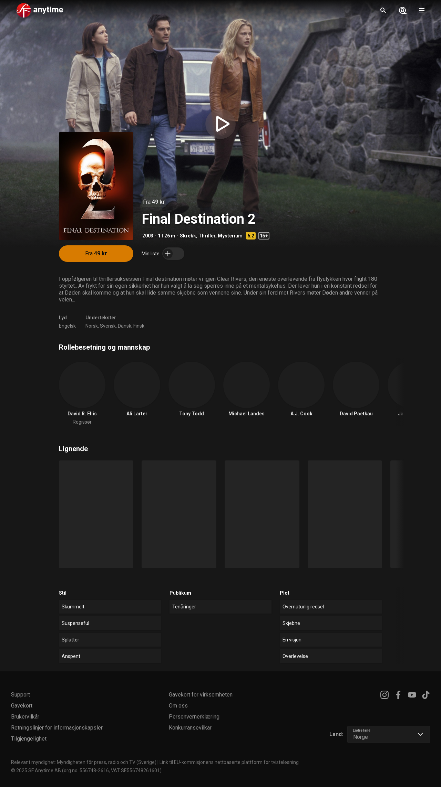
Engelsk (67, 326)
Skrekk (188, 235)
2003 (147, 235)
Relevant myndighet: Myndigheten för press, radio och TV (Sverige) (83, 762)
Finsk (138, 326)
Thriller (206, 235)
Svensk (108, 326)
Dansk (124, 326)
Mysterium (230, 235)
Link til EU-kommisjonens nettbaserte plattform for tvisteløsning (229, 762)
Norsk (91, 326)
